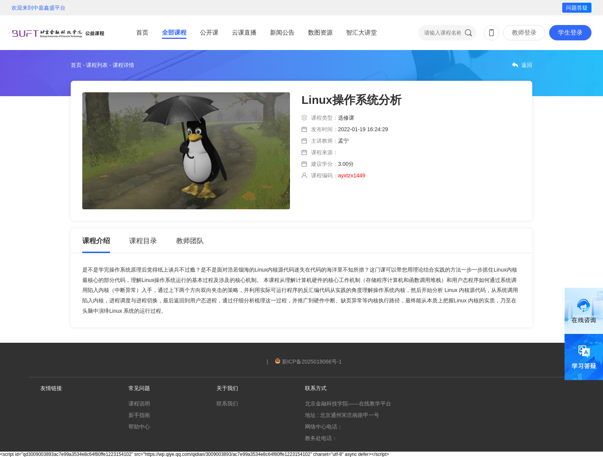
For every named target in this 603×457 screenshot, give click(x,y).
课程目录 (143, 241)
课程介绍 (96, 241)
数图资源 (320, 32)
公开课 (209, 32)
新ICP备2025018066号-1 (308, 362)
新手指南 (139, 415)
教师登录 (524, 32)
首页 (142, 32)
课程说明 (139, 403)
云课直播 (244, 32)
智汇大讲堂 (361, 32)
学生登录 (570, 32)
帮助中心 (139, 427)
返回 (526, 65)
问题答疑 (577, 8)
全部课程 (174, 32)
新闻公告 (282, 32)
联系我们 (227, 403)
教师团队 (190, 241)
